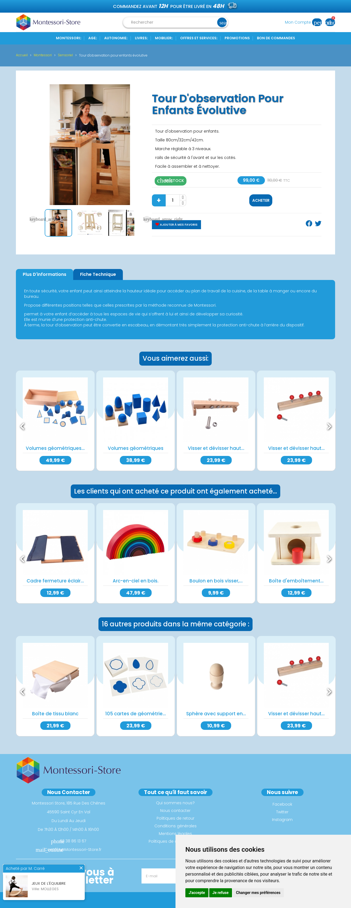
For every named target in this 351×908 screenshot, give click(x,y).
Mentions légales (175, 833)
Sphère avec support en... (216, 713)
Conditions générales (175, 825)
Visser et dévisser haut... (216, 448)
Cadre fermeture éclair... (55, 580)
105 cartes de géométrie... (135, 713)
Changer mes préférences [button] (258, 892)
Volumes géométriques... (55, 448)
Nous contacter (175, 810)
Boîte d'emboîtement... (296, 580)
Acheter (261, 200)
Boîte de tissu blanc (55, 713)
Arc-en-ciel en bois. (135, 580)
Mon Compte (305, 22)
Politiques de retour (175, 818)
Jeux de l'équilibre (49, 883)
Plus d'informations (44, 274)
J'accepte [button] (197, 892)
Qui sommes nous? (175, 802)
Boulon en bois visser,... (216, 580)
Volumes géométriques (135, 448)
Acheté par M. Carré (25, 868)
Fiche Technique (98, 274)
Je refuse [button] (221, 892)
